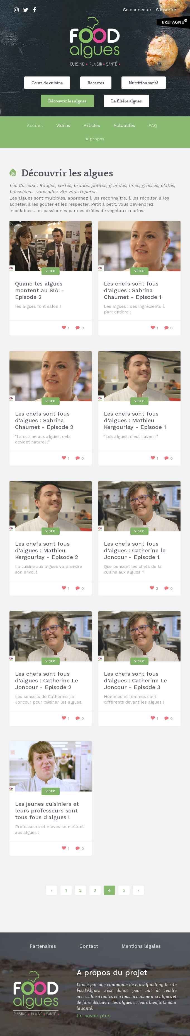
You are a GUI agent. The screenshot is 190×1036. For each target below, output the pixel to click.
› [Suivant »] (138, 890)
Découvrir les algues (67, 101)
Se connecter (137, 9)
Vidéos (63, 125)
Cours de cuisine (47, 83)
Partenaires (43, 946)
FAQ (152, 125)
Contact (88, 946)
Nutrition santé (144, 83)
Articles (92, 125)
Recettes (95, 83)
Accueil (35, 125)
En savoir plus (94, 1015)
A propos (95, 139)
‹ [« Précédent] (51, 890)
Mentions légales (141, 946)
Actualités (124, 125)
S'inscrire (166, 9)
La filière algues (126, 101)
